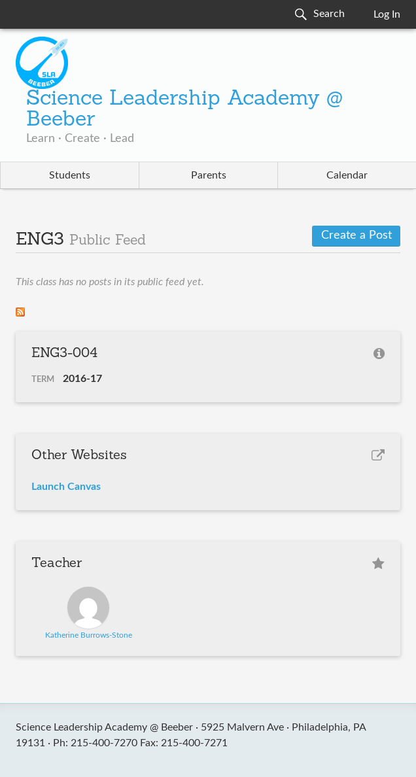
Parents (208, 175)
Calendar (347, 175)
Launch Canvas (66, 486)
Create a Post (356, 235)
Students (69, 175)
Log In (386, 14)
